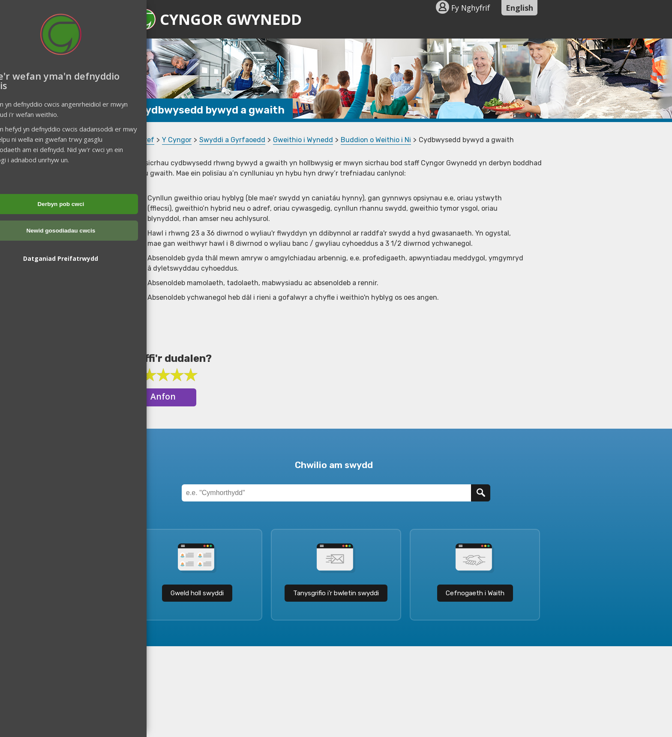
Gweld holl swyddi (197, 593)
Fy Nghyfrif (470, 8)
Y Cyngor (177, 140)
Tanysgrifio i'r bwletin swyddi (336, 593)
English (519, 8)
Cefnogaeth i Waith (475, 593)
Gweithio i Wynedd (303, 140)
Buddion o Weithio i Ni (376, 140)
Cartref (142, 140)
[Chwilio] (480, 492)
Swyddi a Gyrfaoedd (232, 140)
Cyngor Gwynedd (218, 19)
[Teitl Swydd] (326, 492)
